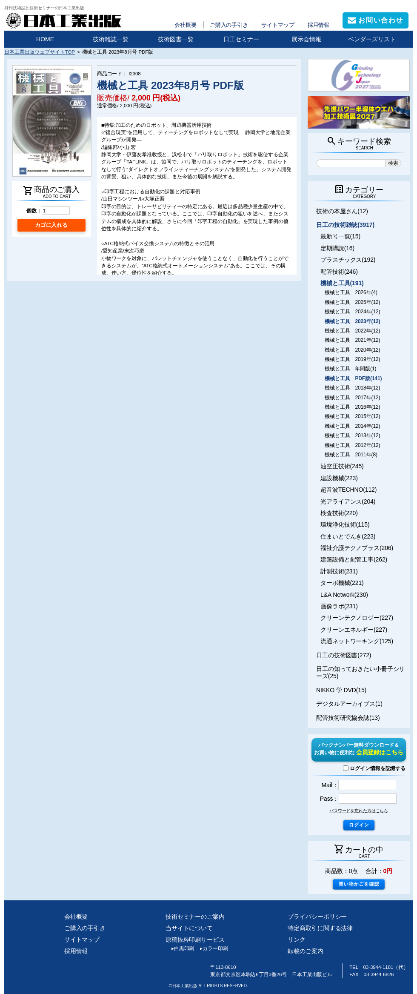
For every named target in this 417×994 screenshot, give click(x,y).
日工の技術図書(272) (343, 655)
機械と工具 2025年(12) (352, 302)
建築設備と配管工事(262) (353, 559)
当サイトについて (189, 928)
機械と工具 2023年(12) (352, 321)
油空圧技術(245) (342, 466)
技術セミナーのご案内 (195, 916)
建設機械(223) (339, 478)
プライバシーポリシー (317, 916)
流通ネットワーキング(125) (356, 641)
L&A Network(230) (344, 594)
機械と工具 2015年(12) (352, 416)
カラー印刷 (211, 948)
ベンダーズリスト (372, 39)
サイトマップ (277, 25)
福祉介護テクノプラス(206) (356, 547)
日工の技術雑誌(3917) (345, 224)
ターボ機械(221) (342, 582)
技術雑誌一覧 (111, 39)
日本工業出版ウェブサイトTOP (39, 51)
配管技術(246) (339, 271)
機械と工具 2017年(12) (352, 398)
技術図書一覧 (176, 39)
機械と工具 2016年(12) (352, 407)
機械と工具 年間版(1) (350, 369)
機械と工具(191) (342, 283)
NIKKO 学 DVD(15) (341, 690)
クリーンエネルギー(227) (353, 629)
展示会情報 (306, 39)
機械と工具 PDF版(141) (353, 378)
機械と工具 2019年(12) (352, 359)
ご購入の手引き (229, 25)
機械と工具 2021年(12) (352, 340)
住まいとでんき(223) (347, 536)
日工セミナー (241, 39)
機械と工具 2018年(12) (352, 388)
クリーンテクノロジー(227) (356, 617)
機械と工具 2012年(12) (352, 445)
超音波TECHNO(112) (348, 489)
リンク (297, 939)
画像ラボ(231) (339, 606)
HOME (45, 39)
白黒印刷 (180, 948)
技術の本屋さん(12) (342, 211)
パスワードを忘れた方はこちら (358, 810)
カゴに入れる (51, 225)
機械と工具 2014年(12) (352, 426)
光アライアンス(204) (347, 501)
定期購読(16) (337, 248)
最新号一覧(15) (340, 236)
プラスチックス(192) (347, 259)
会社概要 (185, 25)
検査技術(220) (339, 513)
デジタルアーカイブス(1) (349, 703)
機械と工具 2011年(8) (351, 455)
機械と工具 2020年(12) (352, 350)
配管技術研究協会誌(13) (348, 717)
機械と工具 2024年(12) (352, 312)
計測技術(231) (339, 571)
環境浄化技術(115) (344, 524)
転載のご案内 (305, 951)
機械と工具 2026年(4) (351, 292)
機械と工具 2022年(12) (352, 331)
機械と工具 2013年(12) (352, 435)
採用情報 (319, 25)
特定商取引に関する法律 (320, 928)
